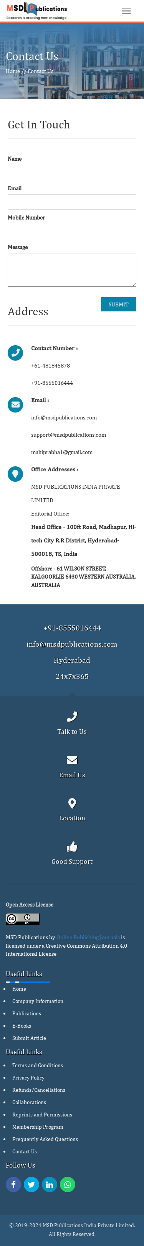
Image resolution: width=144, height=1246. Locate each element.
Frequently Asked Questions (45, 1139)
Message (18, 247)
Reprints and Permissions (42, 1114)
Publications (26, 1013)
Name (15, 158)
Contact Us (40, 71)
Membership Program (37, 1127)
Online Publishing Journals (88, 937)
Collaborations (29, 1102)
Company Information (37, 1001)
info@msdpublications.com (72, 643)
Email (15, 188)
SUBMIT (119, 304)
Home (13, 71)
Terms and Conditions (37, 1065)
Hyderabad (72, 659)
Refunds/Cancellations (38, 1090)
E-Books (21, 1026)
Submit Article (29, 1038)
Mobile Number (26, 217)
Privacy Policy (28, 1078)
